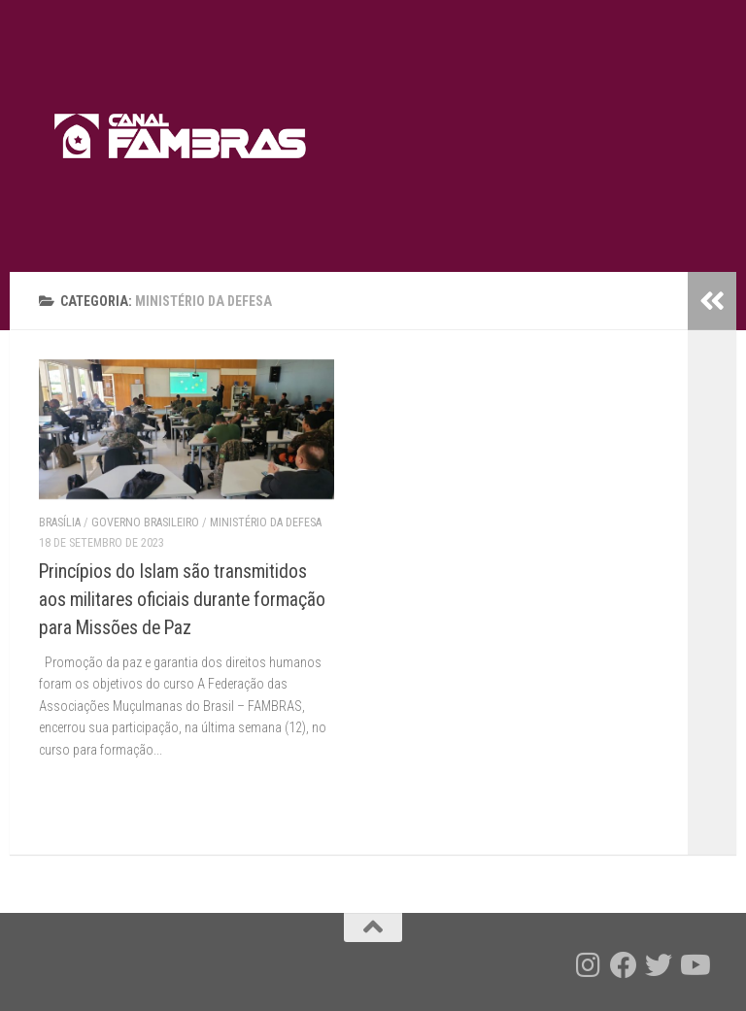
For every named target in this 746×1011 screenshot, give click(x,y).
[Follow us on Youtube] (693, 965)
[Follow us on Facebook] (623, 965)
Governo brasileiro (145, 522)
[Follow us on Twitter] (658, 965)
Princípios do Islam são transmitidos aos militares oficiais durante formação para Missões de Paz (182, 599)
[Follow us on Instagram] (588, 965)
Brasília (60, 522)
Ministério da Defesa (266, 522)
